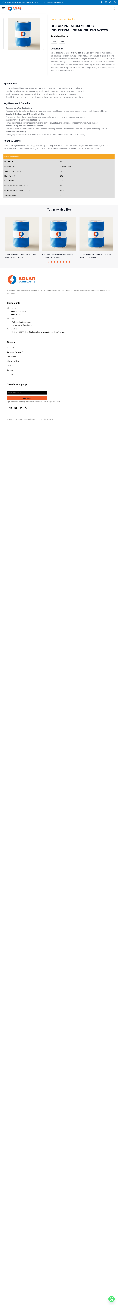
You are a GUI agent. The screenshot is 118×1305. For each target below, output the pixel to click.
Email (13, 319)
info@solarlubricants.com (54, 2)
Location (14, 329)
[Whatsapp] (111, 1299)
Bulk (62, 41)
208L (54, 41)
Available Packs (59, 36)
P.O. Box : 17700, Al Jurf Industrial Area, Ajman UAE (22, 2)
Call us (13, 308)
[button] (48, 262)
